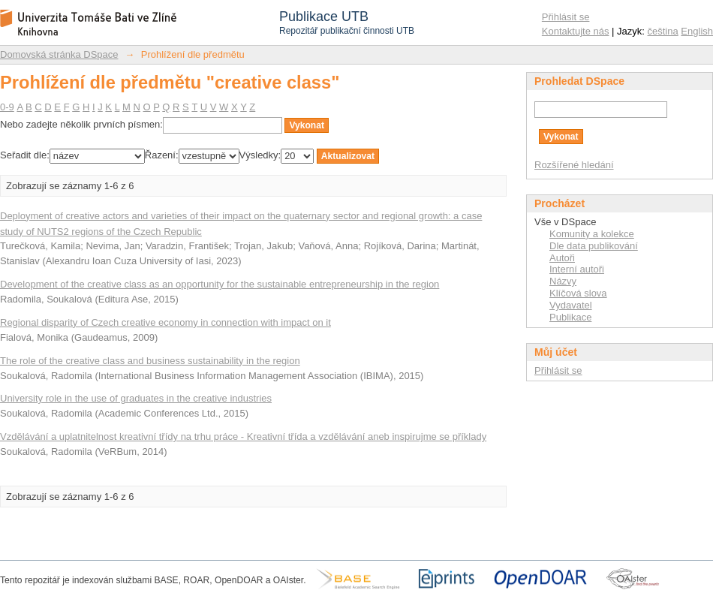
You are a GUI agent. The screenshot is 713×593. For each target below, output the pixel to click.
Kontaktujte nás (575, 31)
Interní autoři (576, 269)
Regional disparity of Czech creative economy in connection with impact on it (165, 322)
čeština (663, 31)
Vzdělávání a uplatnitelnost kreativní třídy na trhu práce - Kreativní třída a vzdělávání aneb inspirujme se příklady (243, 436)
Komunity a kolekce (591, 233)
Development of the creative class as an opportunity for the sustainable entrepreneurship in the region (219, 284)
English (697, 31)
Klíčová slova (578, 293)
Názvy (562, 281)
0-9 (7, 107)
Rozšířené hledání (574, 164)
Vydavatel (570, 305)
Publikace (570, 317)
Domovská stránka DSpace (59, 54)
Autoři (562, 257)
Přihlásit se (566, 17)
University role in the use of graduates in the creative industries (136, 398)
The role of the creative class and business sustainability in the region (150, 360)
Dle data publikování (593, 245)
